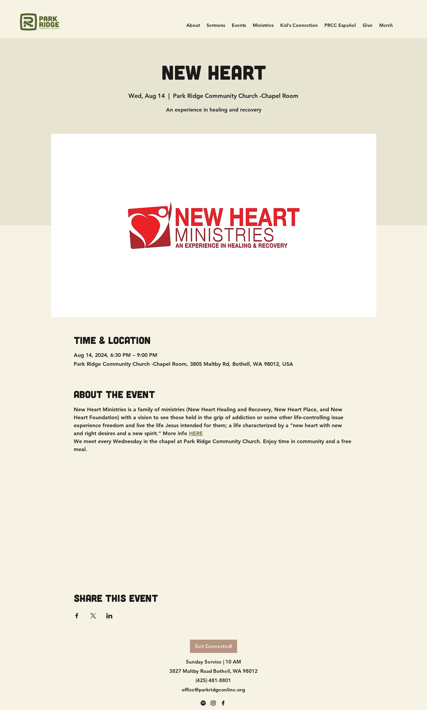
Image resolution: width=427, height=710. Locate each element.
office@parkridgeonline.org (213, 689)
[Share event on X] (93, 615)
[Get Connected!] (213, 646)
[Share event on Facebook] (77, 615)
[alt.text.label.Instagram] (213, 703)
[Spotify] (203, 703)
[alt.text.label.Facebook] (223, 703)
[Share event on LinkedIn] (109, 615)
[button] (263, 25)
